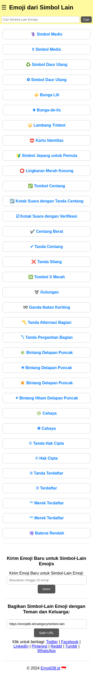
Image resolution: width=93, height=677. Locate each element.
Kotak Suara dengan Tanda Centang (47, 201)
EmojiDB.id (50, 668)
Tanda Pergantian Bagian (46, 337)
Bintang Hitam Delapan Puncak (46, 398)
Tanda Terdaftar (46, 473)
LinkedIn (21, 646)
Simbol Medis (46, 34)
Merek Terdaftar (46, 503)
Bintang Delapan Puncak (46, 352)
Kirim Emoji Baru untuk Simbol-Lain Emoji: (46, 573)
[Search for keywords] (40, 19)
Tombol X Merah (46, 277)
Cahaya (46, 413)
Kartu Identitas (46, 140)
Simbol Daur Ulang (46, 64)
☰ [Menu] (4, 7)
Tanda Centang (46, 246)
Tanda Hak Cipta (46, 443)
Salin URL (46, 633)
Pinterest (39, 646)
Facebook (69, 642)
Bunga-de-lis (46, 110)
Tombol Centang (46, 186)
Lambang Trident (46, 125)
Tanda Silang (46, 262)
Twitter (52, 642)
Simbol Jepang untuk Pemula (46, 155)
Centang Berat (46, 231)
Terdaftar (46, 488)
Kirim (46, 589)
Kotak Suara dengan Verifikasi (46, 216)
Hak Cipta (46, 458)
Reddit (56, 646)
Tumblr (71, 646)
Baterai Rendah (46, 533)
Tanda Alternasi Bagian (46, 322)
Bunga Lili (46, 95)
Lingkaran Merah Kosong (46, 171)
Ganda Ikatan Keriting (46, 307)
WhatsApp (46, 651)
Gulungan (46, 292)
